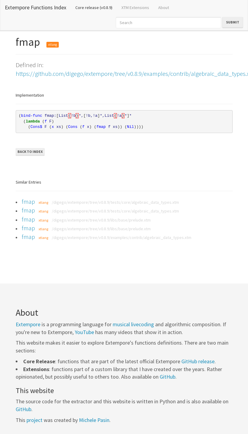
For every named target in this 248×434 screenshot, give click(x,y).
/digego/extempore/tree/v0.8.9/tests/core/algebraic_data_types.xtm (115, 202)
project (34, 420)
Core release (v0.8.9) (96, 7)
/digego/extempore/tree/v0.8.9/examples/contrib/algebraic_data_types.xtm (121, 237)
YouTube (84, 332)
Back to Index (30, 151)
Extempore (28, 324)
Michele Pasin (94, 420)
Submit (232, 22)
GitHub (167, 376)
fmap (28, 201)
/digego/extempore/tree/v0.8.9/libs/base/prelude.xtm (101, 220)
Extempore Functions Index (35, 7)
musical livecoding (133, 324)
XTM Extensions (135, 7)
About (163, 7)
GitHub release (198, 361)
